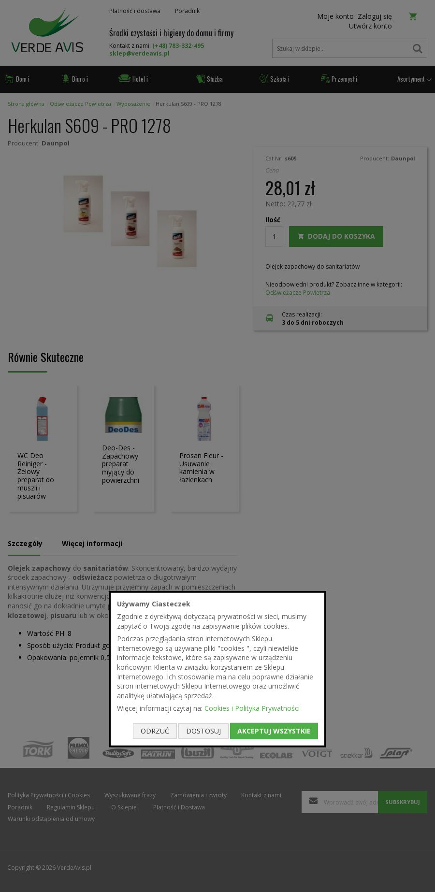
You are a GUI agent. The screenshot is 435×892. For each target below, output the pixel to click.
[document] (217, 669)
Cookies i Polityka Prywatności (252, 708)
